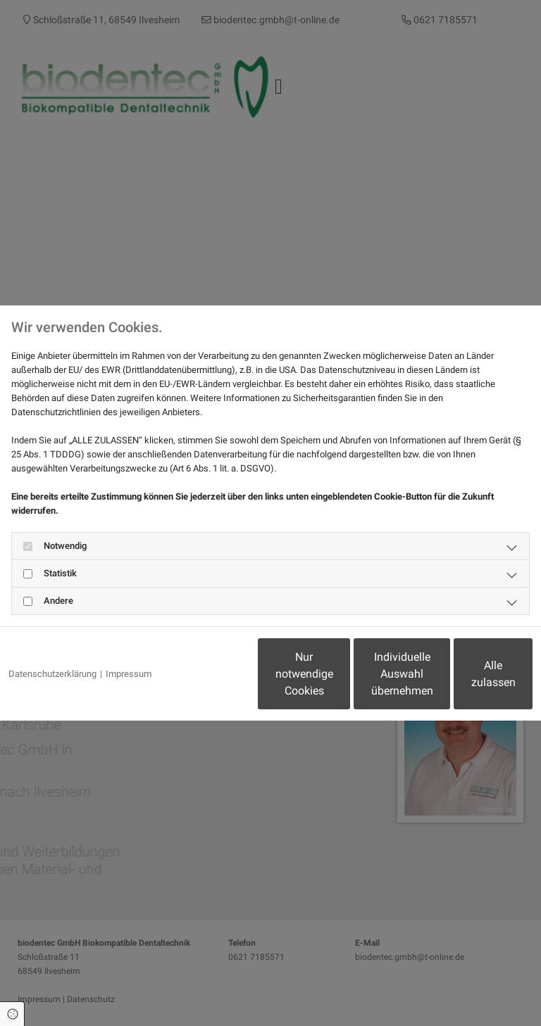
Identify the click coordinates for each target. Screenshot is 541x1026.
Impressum (128, 638)
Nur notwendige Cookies (200, 681)
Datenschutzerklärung (52, 638)
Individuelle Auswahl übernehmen (334, 680)
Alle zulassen (467, 681)
